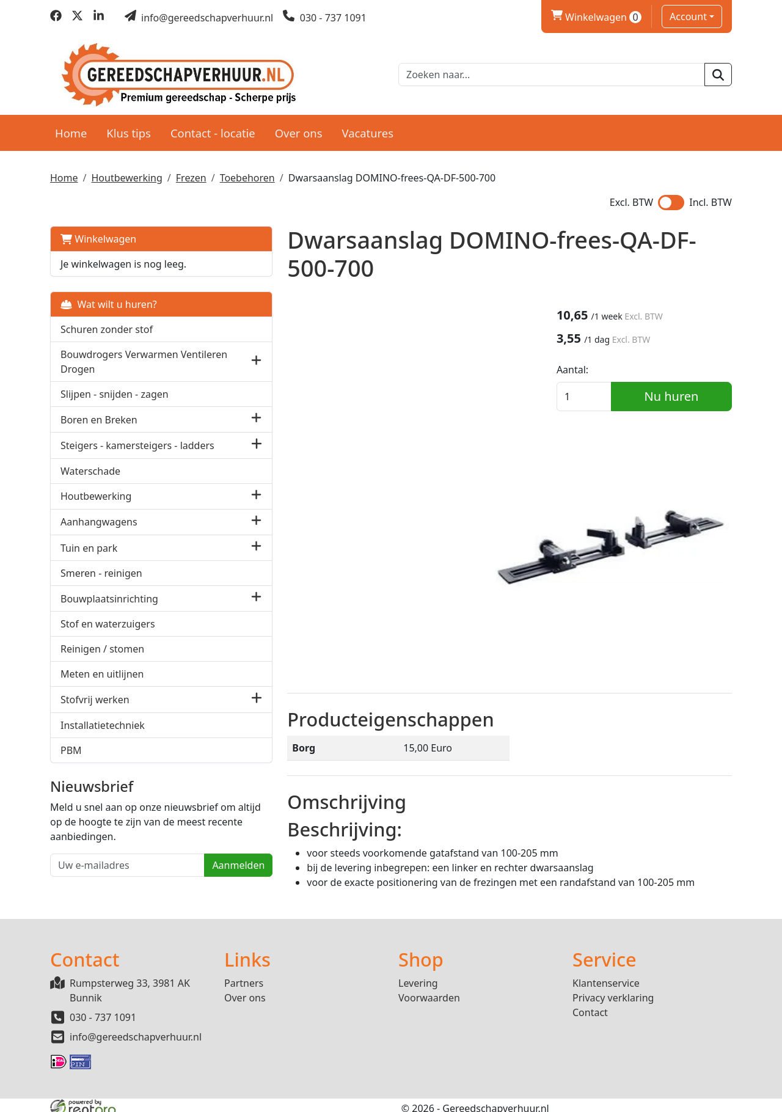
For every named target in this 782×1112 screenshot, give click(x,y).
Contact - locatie (212, 129)
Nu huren (679, 396)
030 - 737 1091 (103, 1011)
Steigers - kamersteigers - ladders (118, 449)
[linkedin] (98, 17)
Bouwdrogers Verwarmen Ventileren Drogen (119, 359)
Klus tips (128, 129)
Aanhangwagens (98, 533)
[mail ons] (199, 17)
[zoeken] (718, 73)
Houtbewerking (126, 174)
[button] (193, 358)
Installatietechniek (102, 735)
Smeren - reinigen (101, 584)
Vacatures (367, 129)
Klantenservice (606, 977)
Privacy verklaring (613, 991)
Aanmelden (175, 891)
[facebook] (56, 17)
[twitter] (77, 17)
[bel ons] (325, 17)
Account (688, 16)
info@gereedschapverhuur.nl (136, 1030)
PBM (71, 760)
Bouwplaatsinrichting (109, 609)
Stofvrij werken (95, 710)
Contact (590, 1006)
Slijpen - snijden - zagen (114, 391)
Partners (243, 977)
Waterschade (90, 481)
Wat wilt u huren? (108, 301)
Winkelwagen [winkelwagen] (596, 17)
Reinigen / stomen (102, 660)
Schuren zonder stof (106, 326)
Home (71, 129)
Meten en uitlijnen (102, 685)
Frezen (191, 174)
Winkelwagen (98, 236)
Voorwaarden (429, 991)
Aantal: (588, 369)
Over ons (299, 129)
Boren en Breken (98, 416)
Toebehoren (247, 174)
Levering (418, 977)
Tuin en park (88, 558)
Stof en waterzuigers (107, 635)
